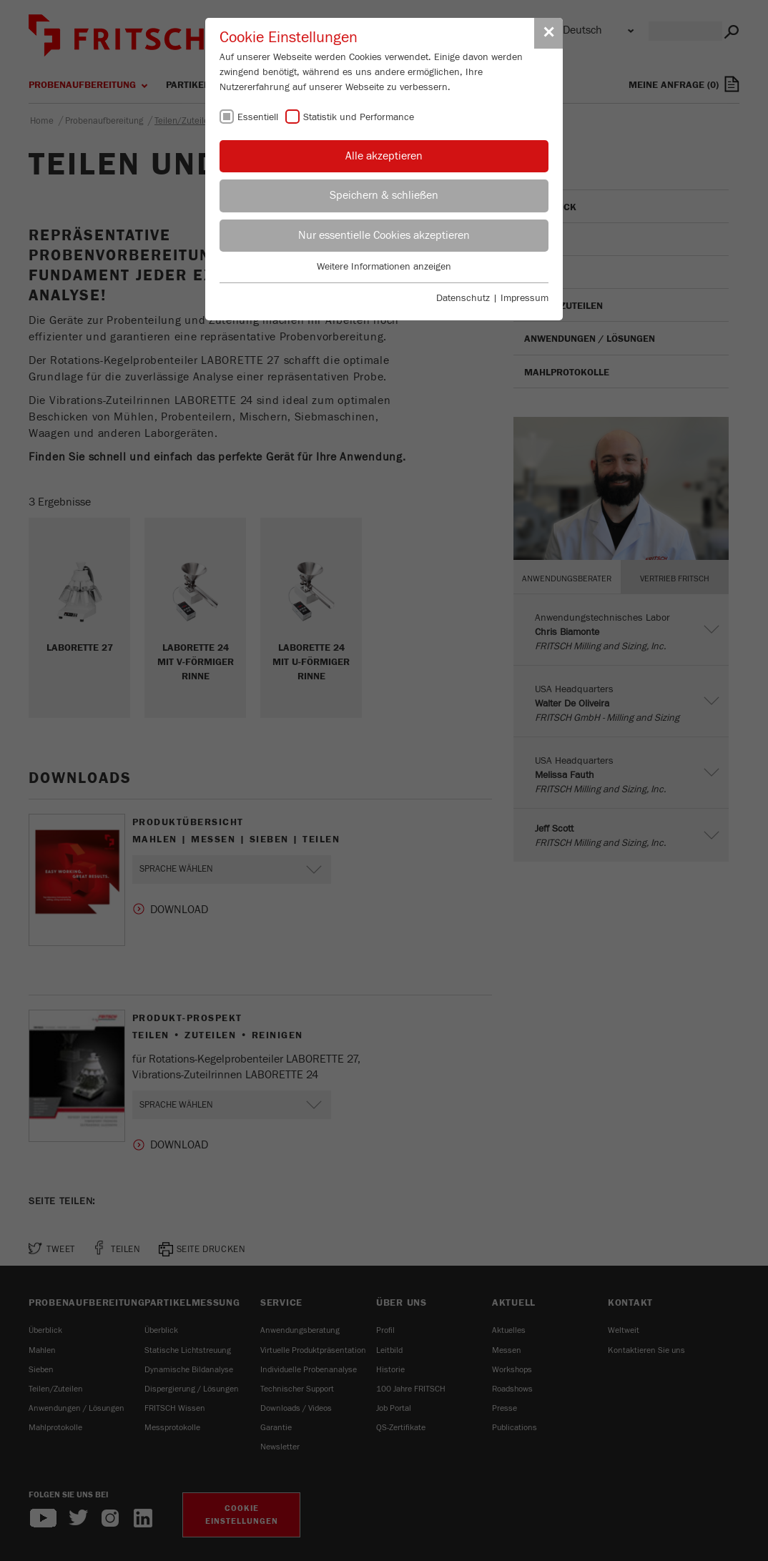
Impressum (524, 298)
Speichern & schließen (384, 195)
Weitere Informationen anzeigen (384, 266)
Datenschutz (463, 298)
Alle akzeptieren (384, 155)
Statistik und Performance (358, 117)
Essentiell (257, 117)
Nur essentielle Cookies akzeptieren (384, 235)
